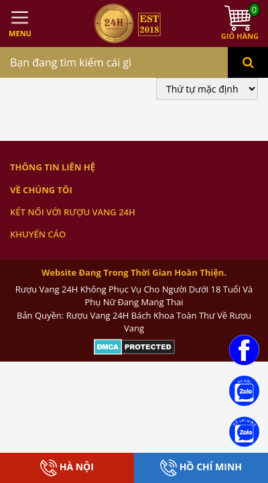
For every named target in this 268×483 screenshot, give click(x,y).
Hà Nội (67, 468)
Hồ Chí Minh (201, 468)
